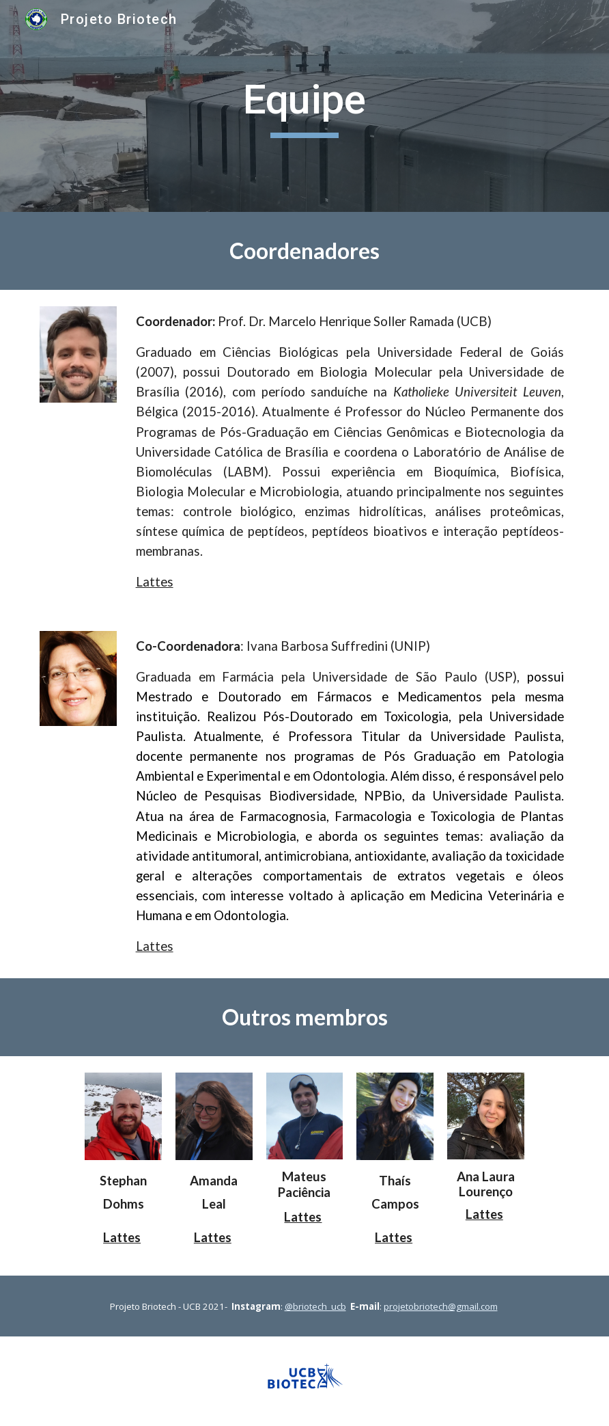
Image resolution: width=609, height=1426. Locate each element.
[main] (304, 106)
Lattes (154, 581)
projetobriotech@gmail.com (441, 1306)
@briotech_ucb (315, 1306)
